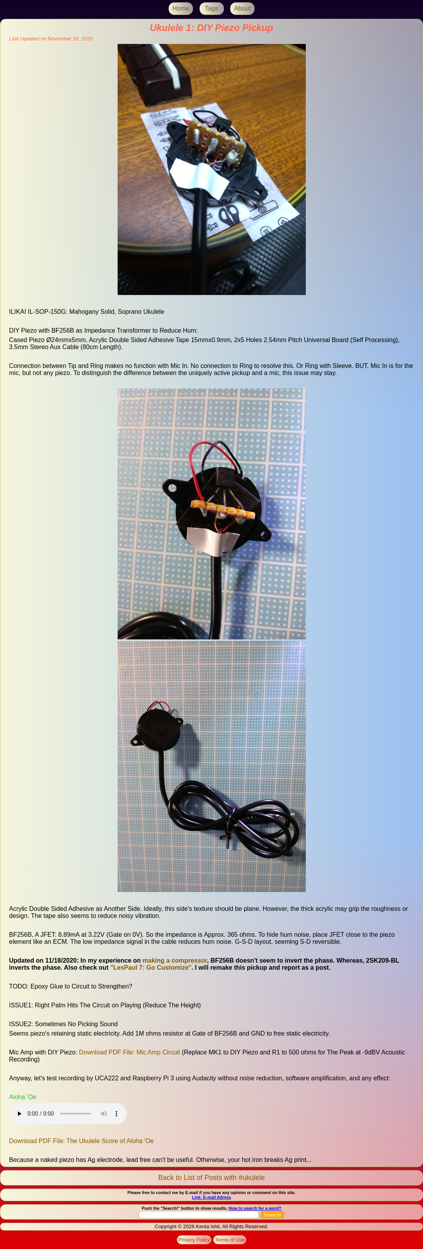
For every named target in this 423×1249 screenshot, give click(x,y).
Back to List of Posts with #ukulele (211, 1178)
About (242, 8)
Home (180, 8)
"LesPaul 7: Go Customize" (150, 967)
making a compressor (175, 960)
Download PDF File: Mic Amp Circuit (129, 1052)
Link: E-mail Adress (211, 1197)
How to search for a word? (255, 1208)
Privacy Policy (194, 1240)
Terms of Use (230, 1240)
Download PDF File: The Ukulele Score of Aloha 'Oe (81, 1141)
